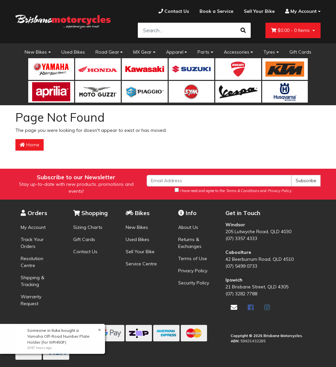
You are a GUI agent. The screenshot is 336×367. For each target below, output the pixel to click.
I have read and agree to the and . (233, 190)
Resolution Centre (32, 262)
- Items (291, 30)
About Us (188, 227)
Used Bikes (73, 52)
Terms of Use (192, 258)
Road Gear (107, 52)
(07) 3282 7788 (241, 294)
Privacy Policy (192, 271)
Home (29, 145)
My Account (33, 227)
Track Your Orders (32, 242)
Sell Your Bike (140, 252)
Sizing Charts (87, 227)
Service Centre (141, 264)
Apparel (174, 52)
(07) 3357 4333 (241, 238)
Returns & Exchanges (189, 242)
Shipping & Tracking (32, 281)
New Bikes (36, 52)
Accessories (236, 52)
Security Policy (193, 283)
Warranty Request (31, 300)
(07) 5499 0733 (241, 266)
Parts (203, 52)
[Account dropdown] (300, 11)
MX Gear (142, 52)
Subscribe (306, 181)
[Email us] (234, 307)
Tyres (269, 52)
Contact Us (85, 252)
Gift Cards (300, 52)
